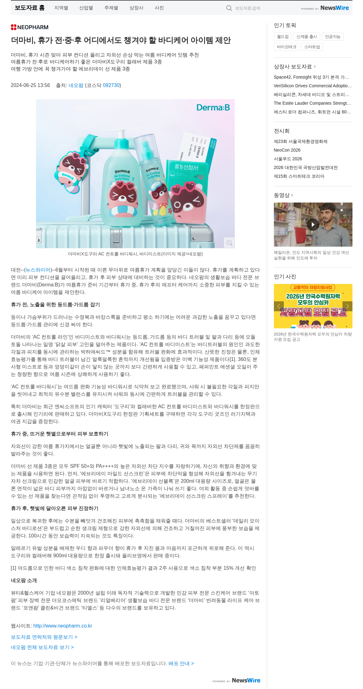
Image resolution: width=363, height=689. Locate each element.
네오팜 (76, 85)
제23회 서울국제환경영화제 (301, 141)
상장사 (136, 7)
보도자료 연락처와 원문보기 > (44, 637)
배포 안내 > (181, 663)
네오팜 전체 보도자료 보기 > (42, 647)
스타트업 (312, 46)
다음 (347, 306)
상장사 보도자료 (293, 67)
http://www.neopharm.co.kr (62, 625)
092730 (111, 85)
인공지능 (333, 36)
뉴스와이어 (37, 269)
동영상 (282, 195)
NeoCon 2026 (287, 150)
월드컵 (283, 36)
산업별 (86, 7)
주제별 (111, 7)
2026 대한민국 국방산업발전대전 (306, 167)
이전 (279, 306)
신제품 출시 (307, 36)
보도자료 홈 (30, 7)
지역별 (61, 7)
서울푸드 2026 (288, 158)
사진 (159, 7)
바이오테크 (287, 46)
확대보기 (229, 242)
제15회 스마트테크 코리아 (299, 176)
